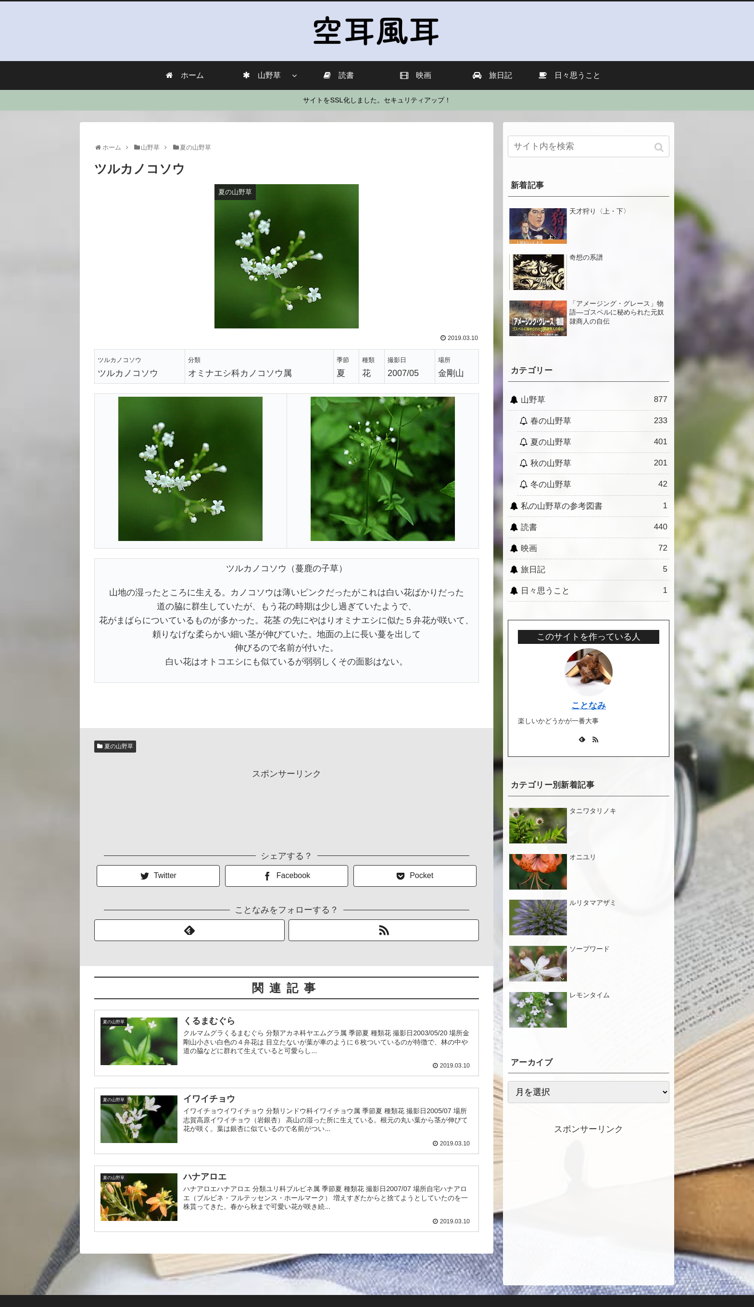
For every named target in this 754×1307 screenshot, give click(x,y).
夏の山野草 (118, 746)
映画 (594, 548)
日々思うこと (594, 590)
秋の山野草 (598, 463)
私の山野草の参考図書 (594, 506)
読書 (594, 527)
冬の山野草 (598, 484)
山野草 (594, 399)
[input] (588, 146)
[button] (660, 147)
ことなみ (588, 705)
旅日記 (594, 569)
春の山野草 (598, 420)
